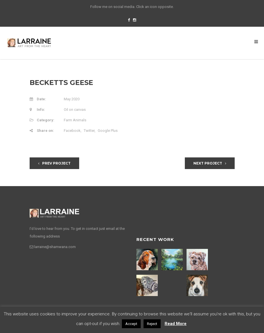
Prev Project (54, 163)
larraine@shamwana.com (55, 247)
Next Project (209, 163)
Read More (176, 323)
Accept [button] (131, 324)
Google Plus (108, 130)
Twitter (89, 130)
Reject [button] (152, 324)
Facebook (72, 130)
